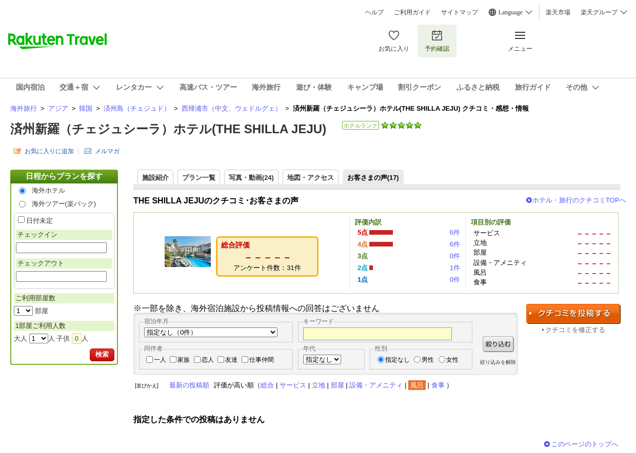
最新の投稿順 (189, 385)
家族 (183, 359)
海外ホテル (48, 190)
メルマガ (107, 151)
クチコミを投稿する (573, 314)
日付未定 (39, 220)
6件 (455, 232)
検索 (102, 354)
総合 (267, 385)
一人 (160, 359)
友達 (231, 359)
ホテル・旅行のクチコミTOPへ (579, 200)
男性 (428, 359)
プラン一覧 (198, 177)
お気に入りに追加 (49, 151)
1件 (455, 268)
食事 (438, 385)
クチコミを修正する (575, 330)
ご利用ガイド (412, 12)
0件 (455, 256)
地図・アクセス (310, 177)
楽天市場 (558, 12)
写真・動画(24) (251, 177)
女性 (452, 359)
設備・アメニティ (376, 385)
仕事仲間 (261, 359)
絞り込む (498, 344)
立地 (318, 385)
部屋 (337, 385)
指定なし (397, 359)
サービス (293, 385)
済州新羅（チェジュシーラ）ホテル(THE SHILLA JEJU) (168, 129)
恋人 (208, 359)
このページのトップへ (584, 444)
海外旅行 (23, 108)
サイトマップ (459, 12)
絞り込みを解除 (498, 362)
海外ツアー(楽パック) (64, 204)
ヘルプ (374, 12)
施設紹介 (155, 177)
